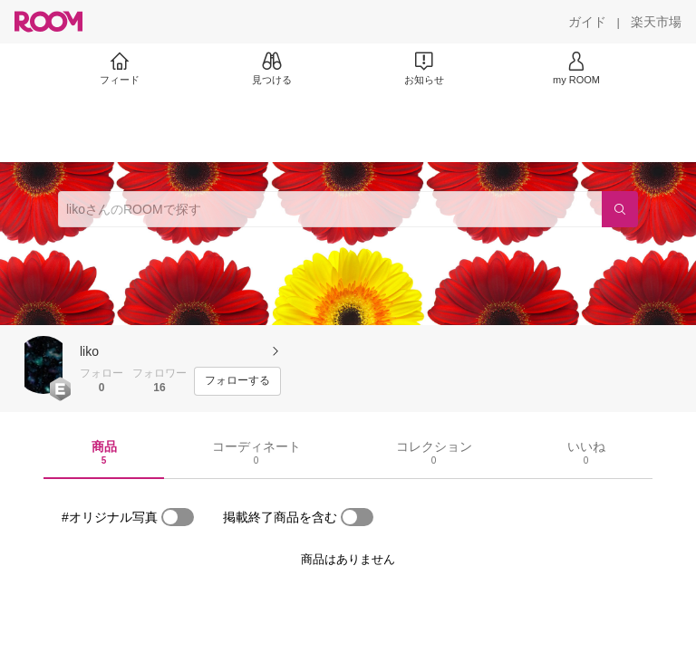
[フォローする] (237, 381)
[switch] (177, 517)
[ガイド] (587, 22)
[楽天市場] (656, 22)
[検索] (620, 209)
